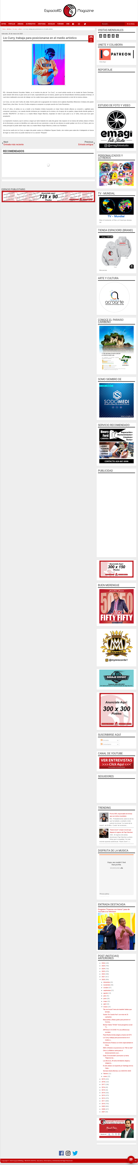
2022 (103, 974)
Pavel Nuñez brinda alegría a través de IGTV (117, 1035)
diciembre (106, 982)
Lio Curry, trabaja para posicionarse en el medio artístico (40, 38)
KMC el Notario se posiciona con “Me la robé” (118, 1048)
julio (105, 996)
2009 (103, 1106)
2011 (103, 1101)
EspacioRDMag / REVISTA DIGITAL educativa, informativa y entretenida (36, 1161)
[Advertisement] (116, 514)
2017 (103, 1084)
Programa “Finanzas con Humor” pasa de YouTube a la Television (114, 910)
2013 (103, 1095)
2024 (103, 969)
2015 (103, 1090)
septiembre (107, 990)
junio (105, 998)
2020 (103, 979)
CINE (67, 24)
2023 (103, 971)
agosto (105, 993)
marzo (105, 1007)
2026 (103, 963)
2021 (103, 977)
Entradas (105, 740)
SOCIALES (51, 24)
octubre (106, 988)
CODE (135, 1161)
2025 (103, 966)
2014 (103, 1093)
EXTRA (3, 24)
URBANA (20, 24)
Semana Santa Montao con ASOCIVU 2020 (117, 1071)
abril (105, 1004)
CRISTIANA (42, 24)
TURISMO (60, 24)
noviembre (107, 985)
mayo (105, 1001)
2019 (103, 1079)
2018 (103, 1082)
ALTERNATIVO (30, 24)
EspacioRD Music (104, 896)
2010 (103, 1104)
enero (105, 1076)
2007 (103, 1112)
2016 (103, 1087)
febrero (106, 1073)
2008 (103, 1109)
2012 (103, 1098)
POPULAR (11, 24)
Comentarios (106, 744)
